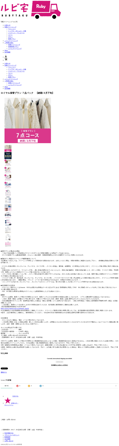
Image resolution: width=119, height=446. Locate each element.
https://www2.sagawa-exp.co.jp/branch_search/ (15, 308)
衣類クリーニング (10, 27)
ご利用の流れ (8, 43)
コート (10, 35)
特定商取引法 (8, 433)
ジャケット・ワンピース (16, 33)
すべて (7, 386)
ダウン (10, 37)
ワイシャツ (12, 29)
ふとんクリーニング (11, 41)
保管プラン (12, 39)
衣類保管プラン (13, 46)
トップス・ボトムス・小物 (17, 31)
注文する (11, 396)
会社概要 (7, 52)
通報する (4, 372)
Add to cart (59, 362)
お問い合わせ (8, 441)
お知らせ (7, 25)
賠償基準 (7, 437)
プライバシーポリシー (11, 435)
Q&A (6, 50)
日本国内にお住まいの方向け (59, 365)
